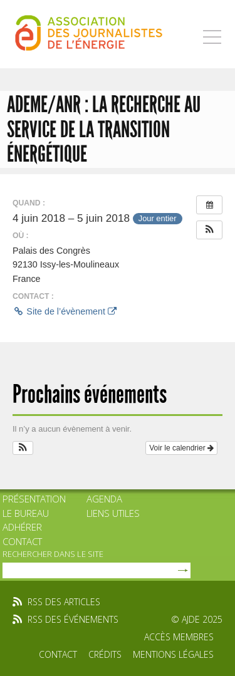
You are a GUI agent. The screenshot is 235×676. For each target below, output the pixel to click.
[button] (209, 230)
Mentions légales (173, 654)
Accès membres (179, 637)
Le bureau (26, 513)
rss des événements (73, 619)
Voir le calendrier (181, 448)
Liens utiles (113, 513)
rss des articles (64, 602)
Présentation (34, 498)
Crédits (105, 654)
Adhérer (22, 527)
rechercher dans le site (53, 553)
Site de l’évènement (65, 311)
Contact (22, 541)
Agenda (104, 498)
